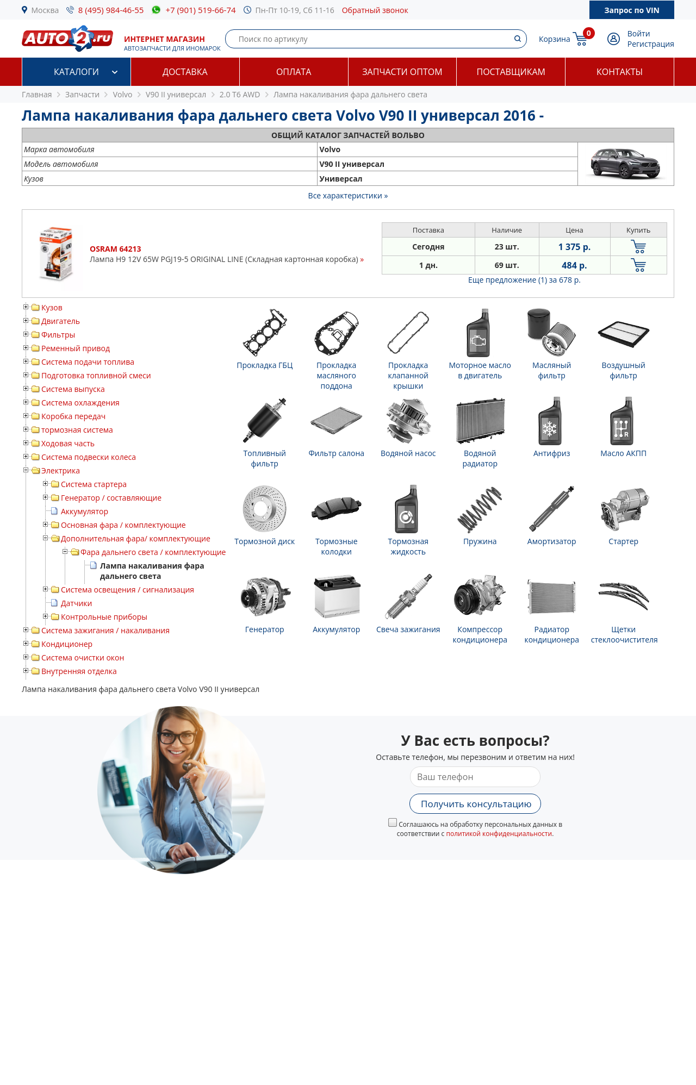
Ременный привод (75, 348)
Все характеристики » (348, 195)
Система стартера (94, 484)
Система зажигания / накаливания (105, 630)
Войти (638, 33)
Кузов (52, 307)
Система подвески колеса (88, 457)
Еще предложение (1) (524, 280)
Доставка (185, 72)
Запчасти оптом (402, 72)
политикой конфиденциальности (499, 833)
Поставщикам (511, 72)
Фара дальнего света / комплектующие (153, 552)
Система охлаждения (80, 402)
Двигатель (60, 321)
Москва (45, 10)
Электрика (60, 470)
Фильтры (58, 334)
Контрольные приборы (104, 617)
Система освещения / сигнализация (127, 589)
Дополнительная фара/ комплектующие (135, 538)
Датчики (76, 603)
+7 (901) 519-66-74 (200, 9)
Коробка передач (73, 416)
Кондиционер (66, 644)
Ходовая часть (68, 443)
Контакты (619, 72)
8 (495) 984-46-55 (111, 9)
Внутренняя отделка (79, 671)
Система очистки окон (82, 657)
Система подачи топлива (87, 362)
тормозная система (77, 430)
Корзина (554, 39)
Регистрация (650, 44)
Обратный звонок (375, 10)
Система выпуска (73, 389)
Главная (37, 94)
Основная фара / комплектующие (123, 525)
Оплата (293, 72)
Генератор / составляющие (111, 497)
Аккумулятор (84, 511)
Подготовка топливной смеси (96, 375)
